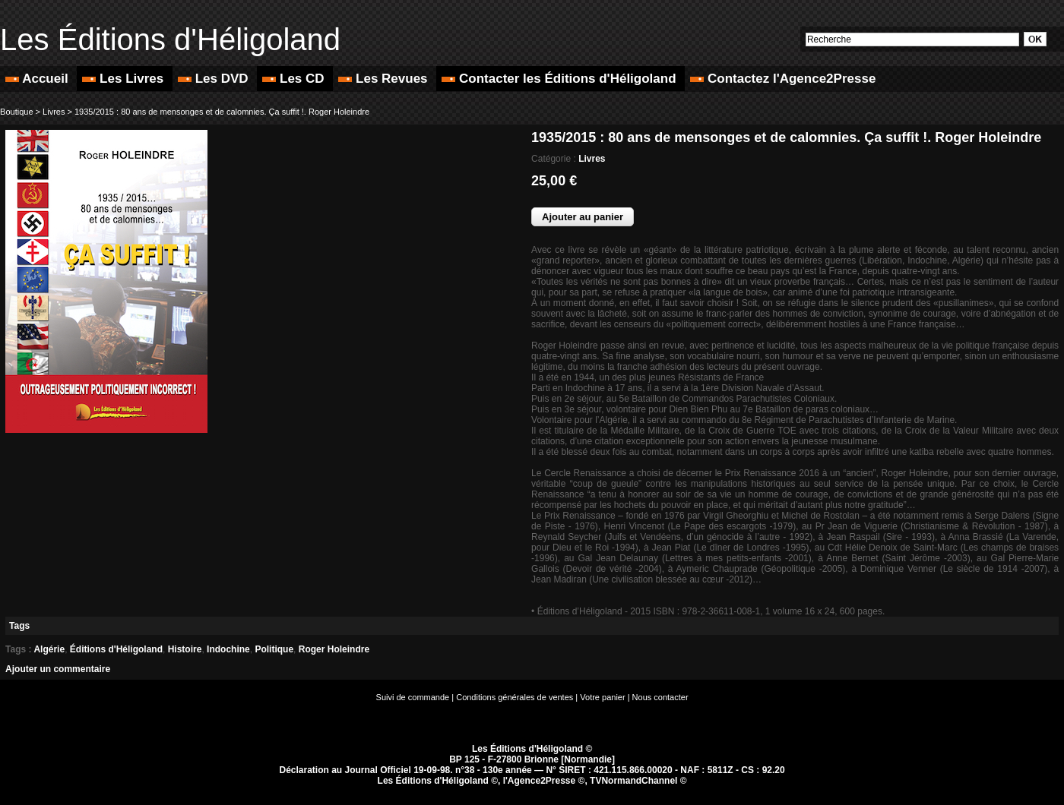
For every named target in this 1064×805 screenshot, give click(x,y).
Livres (54, 111)
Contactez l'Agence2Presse (783, 78)
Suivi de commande (413, 697)
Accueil (38, 78)
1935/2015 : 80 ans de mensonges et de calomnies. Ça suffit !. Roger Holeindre (221, 111)
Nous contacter (660, 697)
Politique (274, 649)
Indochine (228, 649)
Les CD (295, 78)
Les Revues (384, 78)
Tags (19, 625)
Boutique (16, 111)
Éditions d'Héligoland (116, 649)
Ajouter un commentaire (57, 669)
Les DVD (215, 78)
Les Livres (124, 78)
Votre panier (602, 697)
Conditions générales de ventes (514, 697)
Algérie (49, 649)
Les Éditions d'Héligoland (170, 39)
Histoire (185, 649)
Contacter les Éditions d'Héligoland (560, 78)
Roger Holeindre (334, 649)
